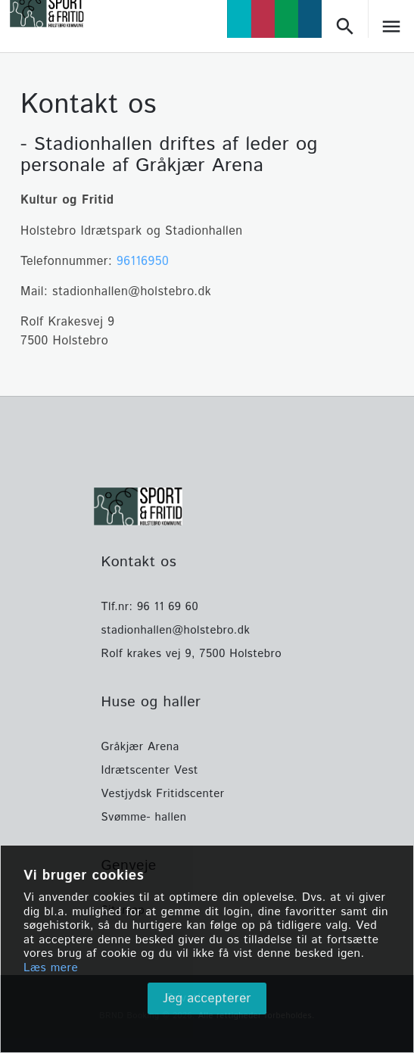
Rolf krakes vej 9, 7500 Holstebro (191, 654)
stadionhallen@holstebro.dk (176, 630)
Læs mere (50, 968)
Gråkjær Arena (140, 747)
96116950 (143, 261)
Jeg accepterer (207, 998)
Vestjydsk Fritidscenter (163, 794)
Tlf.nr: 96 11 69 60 (150, 607)
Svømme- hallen (144, 817)
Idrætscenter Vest (149, 770)
